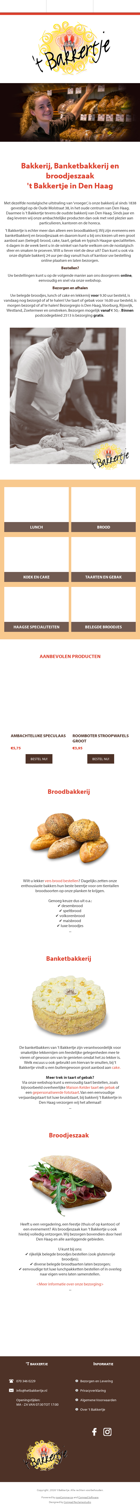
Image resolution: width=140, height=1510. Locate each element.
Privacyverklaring (93, 1390)
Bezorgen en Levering (96, 1381)
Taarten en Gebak (103, 576)
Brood (103, 527)
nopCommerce (64, 1497)
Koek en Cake (36, 576)
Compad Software (88, 1497)
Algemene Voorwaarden (98, 1400)
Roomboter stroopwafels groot (101, 738)
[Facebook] (94, 1432)
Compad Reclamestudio (77, 1502)
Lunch (36, 527)
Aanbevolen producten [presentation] (70, 656)
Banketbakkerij (68, 958)
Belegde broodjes (103, 626)
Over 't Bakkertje (92, 1409)
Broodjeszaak (69, 1135)
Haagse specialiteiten (36, 626)
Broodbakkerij (69, 791)
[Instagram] (107, 1432)
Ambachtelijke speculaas (38, 735)
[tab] (70, 656)
